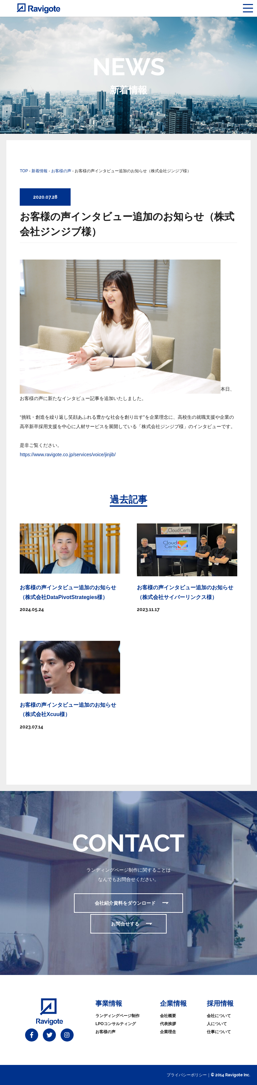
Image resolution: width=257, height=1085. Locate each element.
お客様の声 (105, 1031)
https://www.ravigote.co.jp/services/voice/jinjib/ (67, 454)
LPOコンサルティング (115, 1023)
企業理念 (168, 1031)
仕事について (219, 1031)
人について (217, 1023)
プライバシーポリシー (187, 1075)
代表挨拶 (168, 1023)
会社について (219, 1015)
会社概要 (168, 1015)
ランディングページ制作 (117, 1015)
